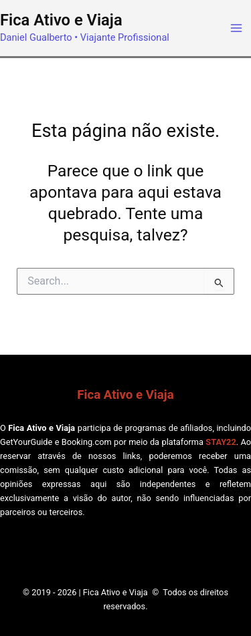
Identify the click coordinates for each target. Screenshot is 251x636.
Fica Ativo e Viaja (61, 20)
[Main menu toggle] (236, 28)
